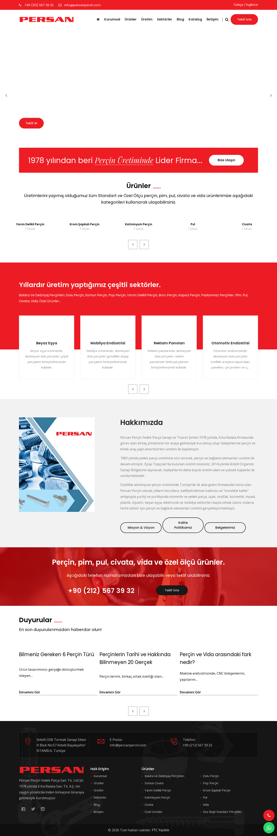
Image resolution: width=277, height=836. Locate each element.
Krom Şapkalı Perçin (84, 224)
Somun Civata (154, 783)
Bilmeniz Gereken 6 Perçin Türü (56, 654)
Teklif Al (31, 123)
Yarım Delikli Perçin (30, 224)
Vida (206, 804)
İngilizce (252, 4)
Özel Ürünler (153, 812)
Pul (193, 224)
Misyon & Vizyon (141, 527)
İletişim (212, 19)
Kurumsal (112, 19)
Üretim (146, 19)
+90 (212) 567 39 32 (36, 5)
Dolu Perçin (211, 776)
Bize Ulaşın (226, 160)
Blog (180, 19)
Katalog (195, 19)
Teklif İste (244, 19)
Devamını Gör (29, 692)
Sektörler (164, 19)
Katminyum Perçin (138, 224)
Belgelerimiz (225, 527)
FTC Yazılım (160, 830)
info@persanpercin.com (79, 5)
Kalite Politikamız (183, 525)
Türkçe (238, 4)
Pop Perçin (210, 783)
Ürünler (131, 19)
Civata (247, 224)
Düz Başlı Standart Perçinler (222, 812)
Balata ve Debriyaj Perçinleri (164, 776)
